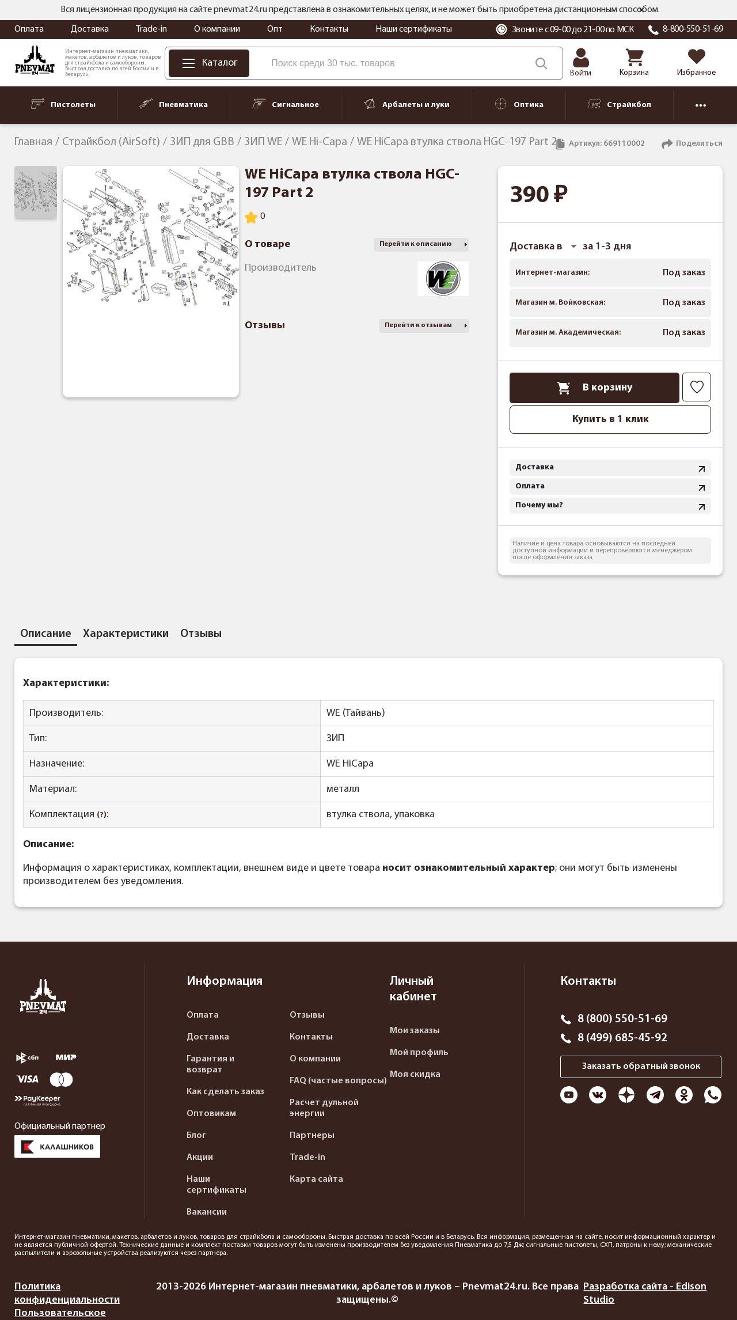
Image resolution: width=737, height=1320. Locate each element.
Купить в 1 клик (610, 419)
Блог (196, 1135)
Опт (275, 29)
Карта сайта (316, 1179)
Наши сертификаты (413, 29)
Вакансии (207, 1212)
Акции (200, 1157)
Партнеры (312, 1135)
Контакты (329, 29)
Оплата (29, 29)
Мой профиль (419, 1052)
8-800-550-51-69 (693, 29)
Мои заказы (415, 1030)
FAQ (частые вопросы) (338, 1081)
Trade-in (151, 29)
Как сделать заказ (225, 1092)
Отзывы (307, 1015)
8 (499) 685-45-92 (622, 1038)
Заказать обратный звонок (641, 1066)
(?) (102, 815)
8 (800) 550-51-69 (622, 1019)
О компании (217, 29)
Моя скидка (415, 1074)
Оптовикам (211, 1113)
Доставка (90, 29)
